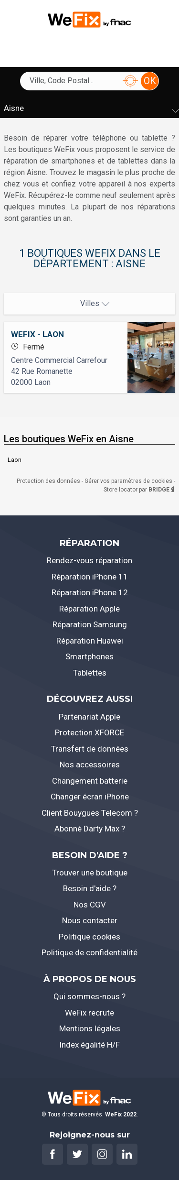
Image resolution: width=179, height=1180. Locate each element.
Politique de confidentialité (89, 952)
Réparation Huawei (89, 640)
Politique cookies (89, 936)
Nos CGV (90, 904)
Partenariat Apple (89, 716)
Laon (14, 459)
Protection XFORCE (89, 732)
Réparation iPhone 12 (90, 592)
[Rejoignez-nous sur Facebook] (52, 1154)
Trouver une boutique (89, 872)
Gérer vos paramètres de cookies (129, 481)
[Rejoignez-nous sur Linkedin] (126, 1154)
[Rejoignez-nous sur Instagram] (102, 1154)
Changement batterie (89, 781)
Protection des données (49, 481)
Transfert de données (89, 749)
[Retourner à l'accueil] (89, 18)
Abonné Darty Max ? (89, 828)
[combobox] (75, 81)
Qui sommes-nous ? (89, 996)
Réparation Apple (89, 608)
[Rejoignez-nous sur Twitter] (77, 1154)
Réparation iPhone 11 (90, 576)
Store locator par (139, 489)
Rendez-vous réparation (89, 560)
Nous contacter (89, 920)
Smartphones (89, 656)
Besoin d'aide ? (89, 888)
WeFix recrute (89, 1012)
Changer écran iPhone (90, 796)
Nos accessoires (90, 764)
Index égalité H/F (89, 1044)
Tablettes (89, 672)
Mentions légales (89, 1028)
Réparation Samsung (90, 624)
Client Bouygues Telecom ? (90, 813)
